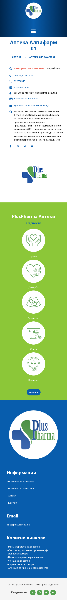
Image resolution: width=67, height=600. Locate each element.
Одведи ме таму (23, 75)
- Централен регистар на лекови (25, 557)
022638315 (19, 81)
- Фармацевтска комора (20, 564)
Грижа (33, 256)
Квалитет (33, 380)
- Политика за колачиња (20, 481)
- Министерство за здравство (23, 546)
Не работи (53, 68)
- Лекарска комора (17, 553)
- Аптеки (11, 495)
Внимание (33, 318)
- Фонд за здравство (18, 560)
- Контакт (12, 502)
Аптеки (16, 57)
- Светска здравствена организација (27, 550)
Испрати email (21, 87)
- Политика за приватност (21, 488)
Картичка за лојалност (26, 98)
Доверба (33, 287)
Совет (33, 349)
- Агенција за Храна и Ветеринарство (27, 567)
